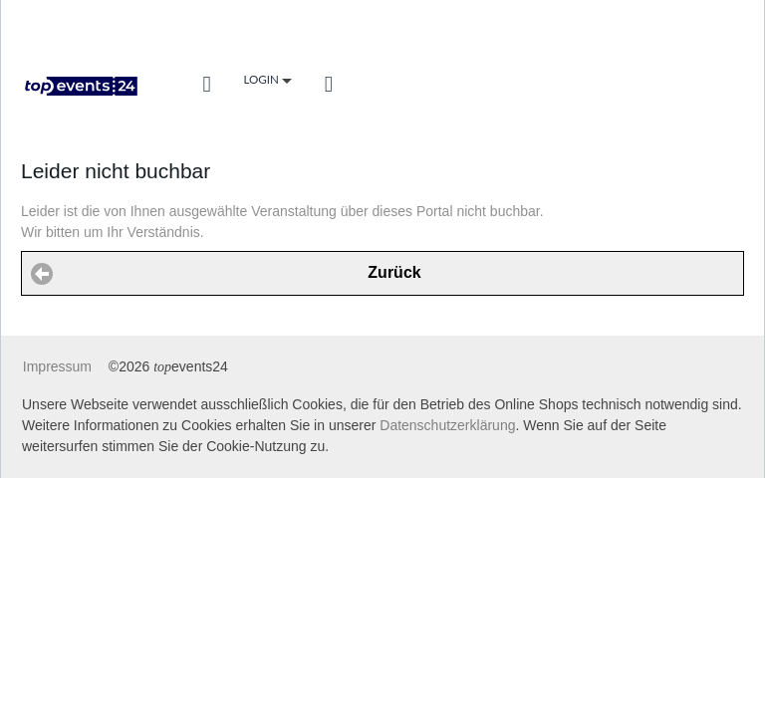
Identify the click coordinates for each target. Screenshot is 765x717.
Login (267, 81)
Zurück (394, 272)
